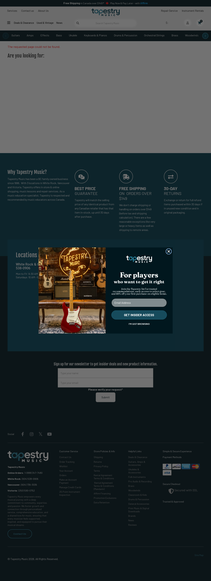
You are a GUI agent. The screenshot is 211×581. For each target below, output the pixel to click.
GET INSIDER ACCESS (139, 315)
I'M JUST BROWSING (139, 324)
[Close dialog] (168, 251)
